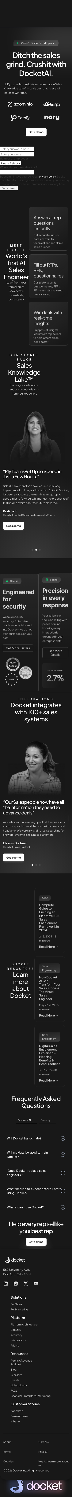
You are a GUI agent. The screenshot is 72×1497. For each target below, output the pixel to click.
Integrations (18, 1340)
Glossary (16, 1374)
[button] (32, 550)
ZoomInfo (17, 1410)
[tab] (26, 1120)
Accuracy (16, 1335)
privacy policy (47, 176)
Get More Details (18, 658)
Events (15, 1380)
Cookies (8, 1461)
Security (16, 1329)
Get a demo (36, 132)
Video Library (19, 1385)
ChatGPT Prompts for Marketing (31, 1395)
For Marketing (19, 1309)
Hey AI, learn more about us (53, 1463)
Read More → (49, 957)
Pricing (15, 1345)
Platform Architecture (24, 1324)
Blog (14, 1369)
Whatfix (15, 1421)
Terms (7, 1451)
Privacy (42, 1451)
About (7, 1441)
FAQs (14, 1390)
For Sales (16, 1304)
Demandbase (19, 1416)
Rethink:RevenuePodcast (21, 1362)
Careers (43, 1441)
